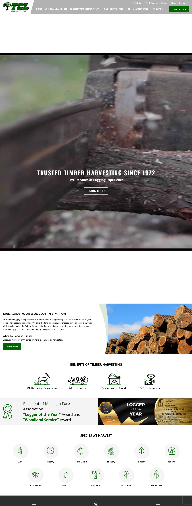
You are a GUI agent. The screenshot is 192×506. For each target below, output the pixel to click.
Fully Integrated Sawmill (114, 388)
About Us (158, 9)
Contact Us (179, 9)
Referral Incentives (150, 388)
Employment (184, 3)
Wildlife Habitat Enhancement (42, 388)
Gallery (164, 3)
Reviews (154, 3)
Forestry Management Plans (85, 9)
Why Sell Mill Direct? (56, 9)
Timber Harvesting (113, 9)
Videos (173, 3)
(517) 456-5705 (138, 3)
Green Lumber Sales (138, 9)
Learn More (96, 191)
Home (39, 9)
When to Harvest (78, 388)
